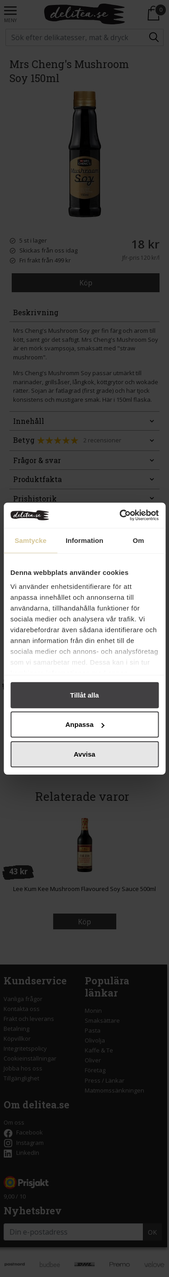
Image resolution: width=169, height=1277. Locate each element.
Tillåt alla (84, 694)
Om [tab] (138, 540)
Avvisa (85, 754)
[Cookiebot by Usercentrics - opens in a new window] (120, 515)
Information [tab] (85, 540)
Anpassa (85, 724)
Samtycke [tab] (30, 540)
